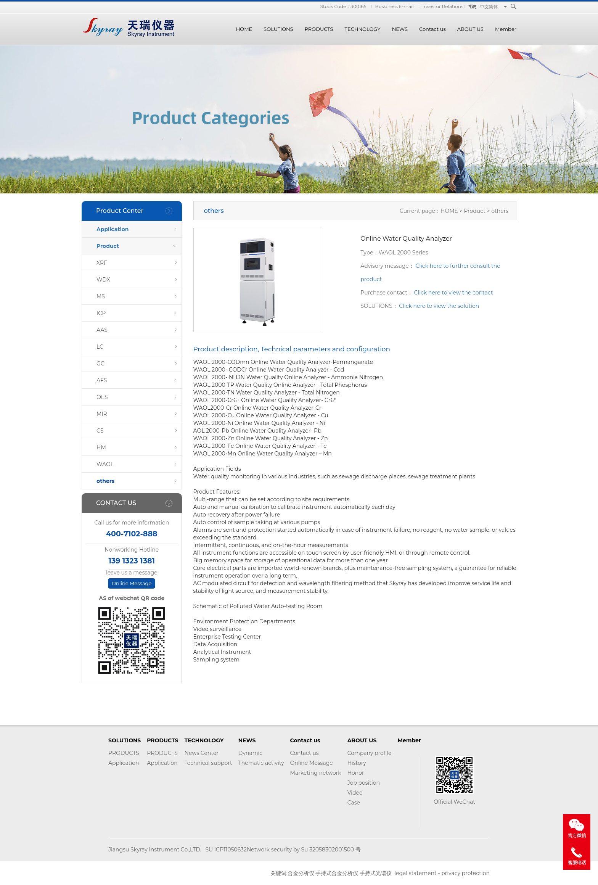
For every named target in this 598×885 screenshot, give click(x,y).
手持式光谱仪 (376, 873)
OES (102, 397)
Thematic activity (261, 762)
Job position (363, 782)
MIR (101, 413)
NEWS (400, 29)
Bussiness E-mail (394, 6)
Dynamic (250, 753)
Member (505, 29)
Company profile (369, 753)
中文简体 (489, 7)
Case (353, 802)
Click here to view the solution (439, 306)
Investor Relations (443, 6)
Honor (355, 772)
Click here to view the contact (453, 292)
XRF (101, 262)
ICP (101, 313)
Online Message (131, 583)
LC (99, 346)
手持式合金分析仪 (336, 873)
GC (100, 363)
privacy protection (465, 873)
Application (112, 229)
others (105, 481)
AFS (101, 380)
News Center (202, 753)
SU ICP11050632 (225, 849)
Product (107, 246)
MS (100, 296)
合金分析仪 (301, 873)
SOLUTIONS (278, 29)
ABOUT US (470, 29)
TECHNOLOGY (363, 29)
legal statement (415, 873)
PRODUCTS (319, 29)
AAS (102, 330)
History (356, 762)
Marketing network (315, 772)
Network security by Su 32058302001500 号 (304, 849)
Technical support (208, 762)
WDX (103, 279)
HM (101, 447)
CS (100, 430)
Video (355, 792)
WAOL (105, 464)
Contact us (432, 29)
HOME (244, 29)
